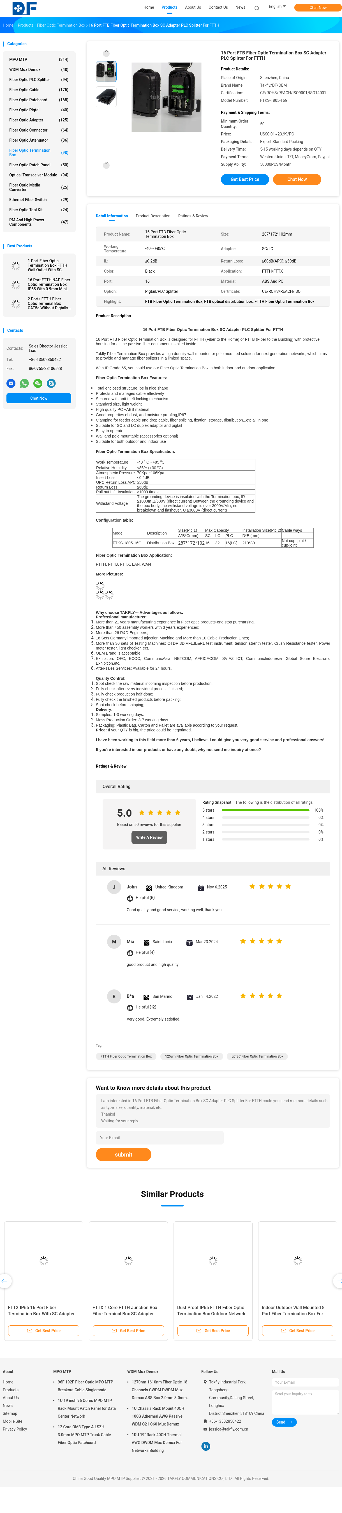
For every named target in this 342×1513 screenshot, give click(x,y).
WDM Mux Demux (38, 69)
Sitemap (10, 1413)
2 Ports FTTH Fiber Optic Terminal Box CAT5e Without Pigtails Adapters (48, 303)
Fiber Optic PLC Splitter (38, 79)
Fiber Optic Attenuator (38, 140)
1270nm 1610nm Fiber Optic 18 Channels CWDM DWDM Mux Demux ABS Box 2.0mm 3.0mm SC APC (159, 1391)
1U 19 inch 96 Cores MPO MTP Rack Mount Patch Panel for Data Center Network (87, 1408)
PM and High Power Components (38, 222)
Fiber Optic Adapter (38, 120)
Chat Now (318, 7)
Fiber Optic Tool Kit (38, 210)
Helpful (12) (146, 1007)
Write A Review (149, 837)
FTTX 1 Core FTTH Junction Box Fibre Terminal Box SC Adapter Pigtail (125, 1314)
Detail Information (112, 216)
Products (11, 1390)
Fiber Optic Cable (38, 90)
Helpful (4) (145, 952)
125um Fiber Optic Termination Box (191, 1056)
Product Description (153, 216)
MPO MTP (38, 59)
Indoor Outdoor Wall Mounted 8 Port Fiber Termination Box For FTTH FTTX (293, 1314)
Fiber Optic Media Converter (38, 187)
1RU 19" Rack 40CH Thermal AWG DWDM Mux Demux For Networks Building (157, 1443)
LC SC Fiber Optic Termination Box (257, 1056)
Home (8, 1382)
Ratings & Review (193, 216)
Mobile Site (12, 1421)
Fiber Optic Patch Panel (38, 165)
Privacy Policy (15, 1429)
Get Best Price (245, 179)
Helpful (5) (145, 897)
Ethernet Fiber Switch (38, 199)
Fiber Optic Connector (38, 130)
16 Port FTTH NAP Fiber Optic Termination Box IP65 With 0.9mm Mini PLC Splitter (49, 284)
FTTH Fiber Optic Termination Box (126, 1056)
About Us (11, 1397)
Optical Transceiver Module (38, 175)
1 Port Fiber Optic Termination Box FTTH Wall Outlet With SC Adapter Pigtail (47, 265)
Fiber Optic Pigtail (38, 110)
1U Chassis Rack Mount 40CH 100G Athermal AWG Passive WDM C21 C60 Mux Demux (158, 1416)
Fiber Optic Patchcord (38, 100)
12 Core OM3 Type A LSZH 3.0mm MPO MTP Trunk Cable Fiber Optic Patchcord (84, 1435)
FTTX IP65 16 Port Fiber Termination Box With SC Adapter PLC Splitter (41, 1314)
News (8, 1405)
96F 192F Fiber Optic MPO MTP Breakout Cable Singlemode (85, 1386)
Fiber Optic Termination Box (38, 152)
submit (123, 1154)
